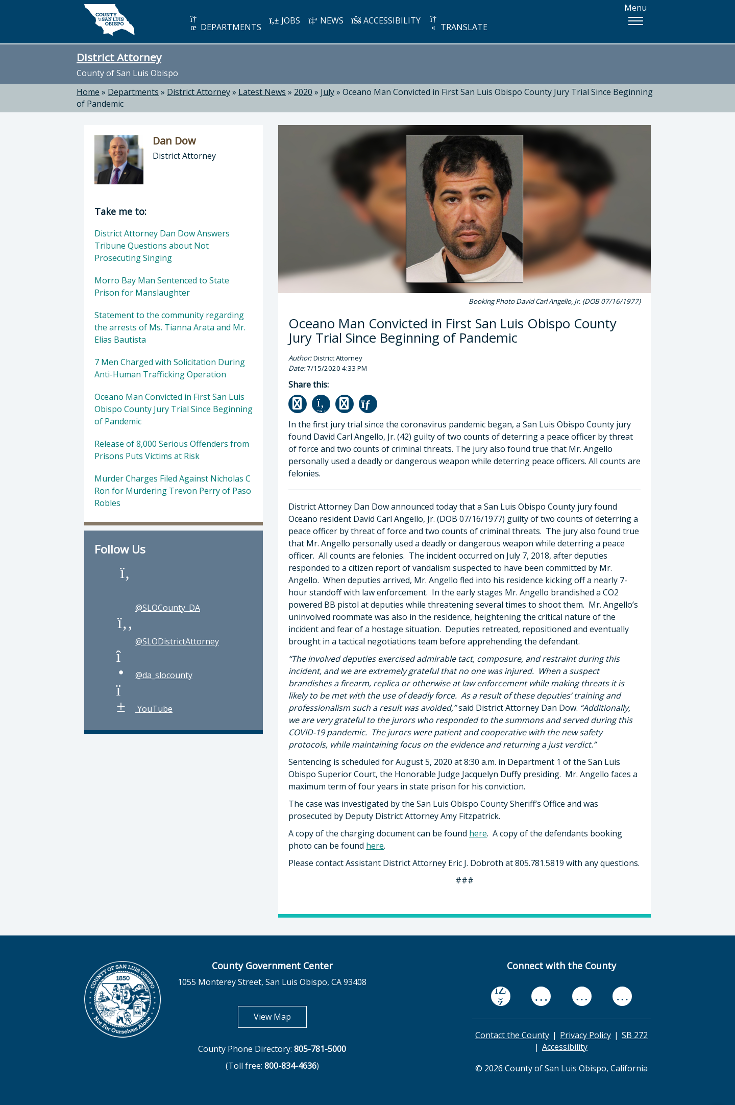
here (478, 833)
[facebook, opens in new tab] (501, 996)
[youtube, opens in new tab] (541, 996)
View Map (280, 1016)
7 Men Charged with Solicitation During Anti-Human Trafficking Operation (169, 368)
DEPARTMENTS (224, 23)
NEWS (326, 20)
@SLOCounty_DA (157, 607)
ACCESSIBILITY (386, 20)
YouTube (144, 708)
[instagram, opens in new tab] (622, 996)
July (327, 92)
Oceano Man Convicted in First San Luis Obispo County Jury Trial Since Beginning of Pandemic (173, 409)
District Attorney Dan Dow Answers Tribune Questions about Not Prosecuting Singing (162, 245)
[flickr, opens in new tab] (582, 996)
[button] (635, 21)
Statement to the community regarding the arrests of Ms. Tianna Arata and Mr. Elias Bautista (170, 327)
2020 (303, 92)
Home (88, 92)
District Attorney (119, 57)
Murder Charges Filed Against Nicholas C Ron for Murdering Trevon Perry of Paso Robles (172, 491)
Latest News (262, 92)
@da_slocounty (153, 675)
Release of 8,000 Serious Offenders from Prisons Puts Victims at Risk (171, 450)
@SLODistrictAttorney (167, 641)
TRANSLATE (457, 23)
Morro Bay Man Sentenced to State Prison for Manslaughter (161, 286)
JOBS (284, 20)
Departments (133, 92)
